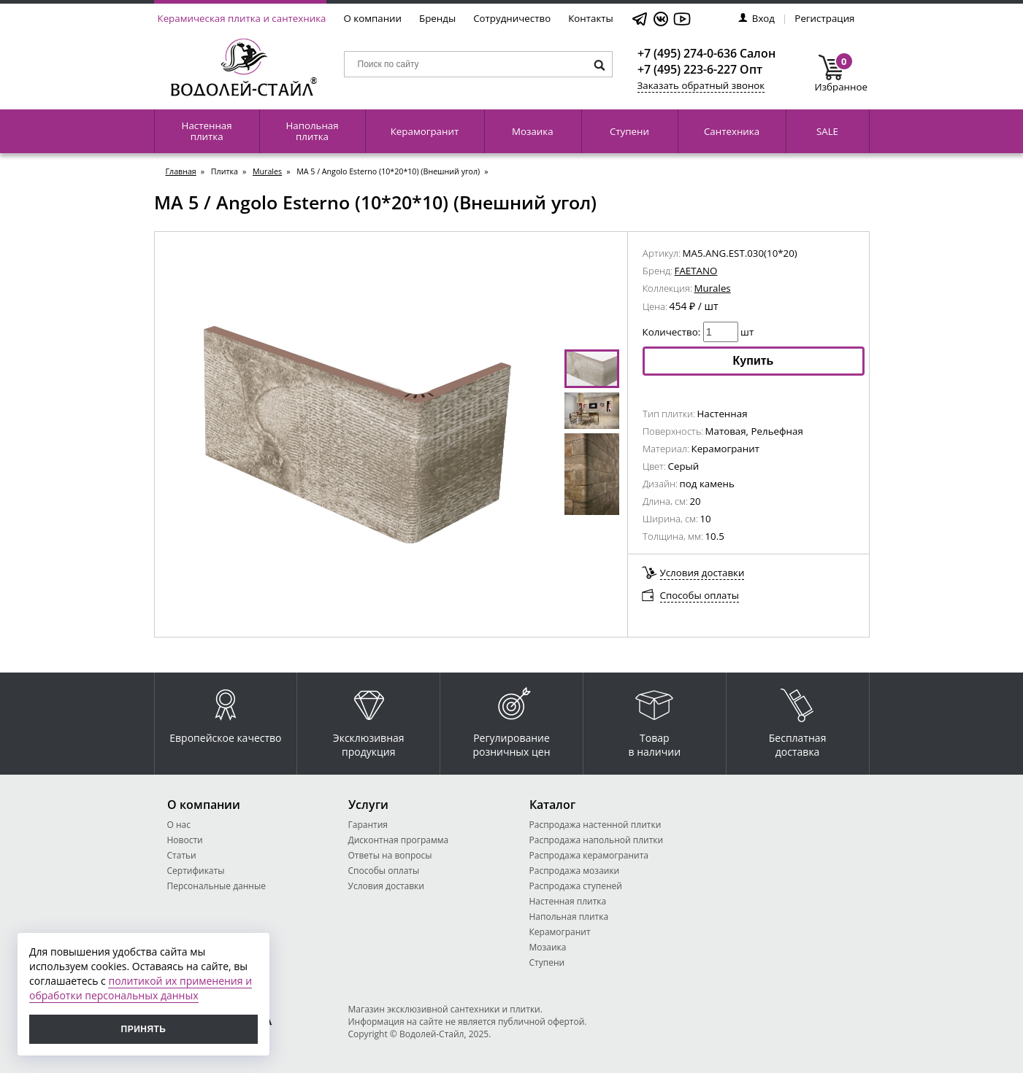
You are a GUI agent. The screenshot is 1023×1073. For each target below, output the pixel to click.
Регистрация (824, 18)
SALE (827, 131)
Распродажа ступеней (575, 886)
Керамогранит (425, 131)
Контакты (590, 18)
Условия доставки (702, 572)
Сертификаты (196, 870)
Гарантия (368, 824)
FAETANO (696, 270)
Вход (756, 18)
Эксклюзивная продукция (369, 719)
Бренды (437, 18)
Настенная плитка (207, 131)
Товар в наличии (655, 719)
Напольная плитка (312, 131)
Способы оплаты (700, 595)
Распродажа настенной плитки (595, 824)
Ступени (629, 131)
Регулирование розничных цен (511, 719)
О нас (179, 824)
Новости (185, 840)
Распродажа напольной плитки (596, 840)
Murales (267, 171)
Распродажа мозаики (574, 870)
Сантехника (731, 131)
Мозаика (532, 131)
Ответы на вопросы (390, 855)
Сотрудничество (512, 18)
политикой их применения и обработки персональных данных (140, 988)
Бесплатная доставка (798, 719)
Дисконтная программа (398, 840)
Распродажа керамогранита (589, 855)
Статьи (181, 855)
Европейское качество (225, 712)
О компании (373, 18)
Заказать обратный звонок (701, 85)
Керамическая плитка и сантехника (242, 18)
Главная (181, 171)
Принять (143, 1029)
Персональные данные (216, 886)
